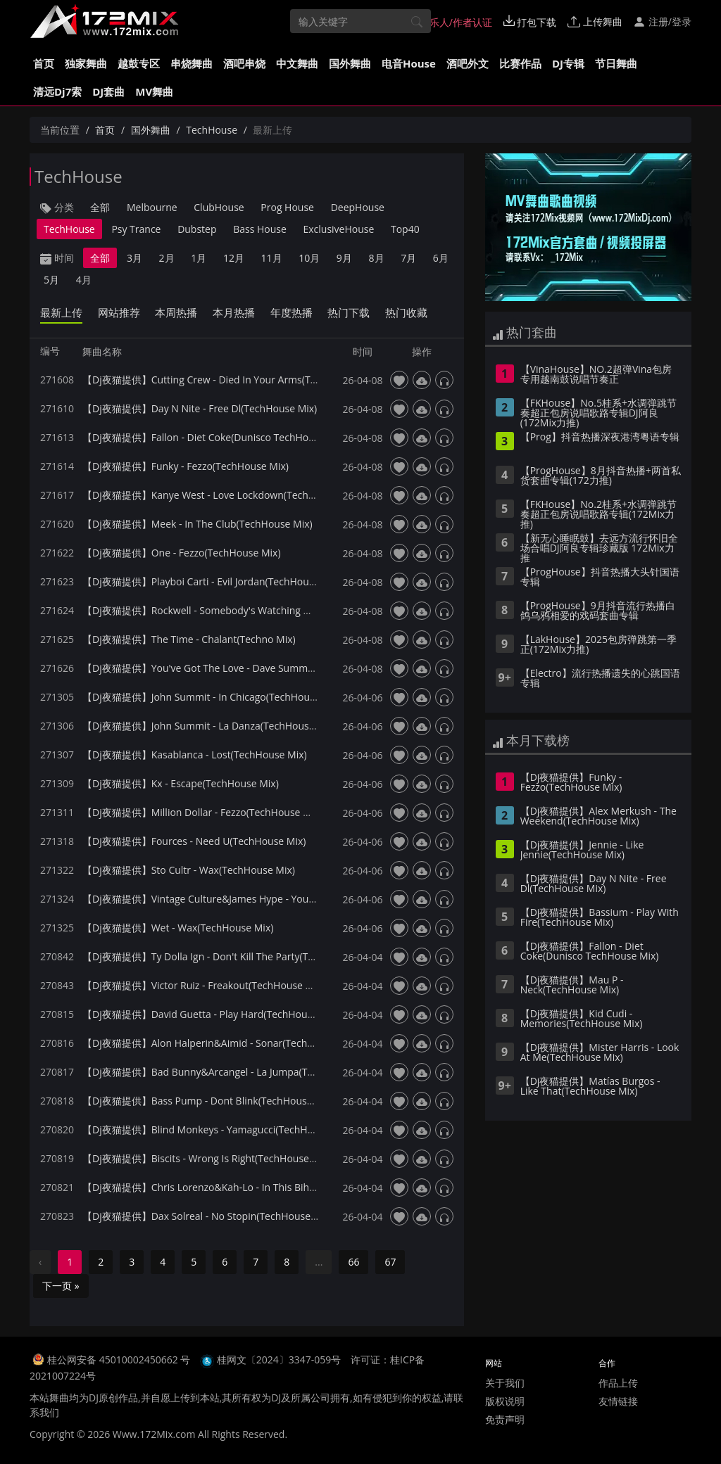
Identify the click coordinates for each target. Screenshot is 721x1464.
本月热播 (234, 312)
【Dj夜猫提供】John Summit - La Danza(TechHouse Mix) (209, 725)
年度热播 (291, 312)
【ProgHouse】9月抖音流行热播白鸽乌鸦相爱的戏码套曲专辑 (597, 611)
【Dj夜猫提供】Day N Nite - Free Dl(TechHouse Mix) (199, 408)
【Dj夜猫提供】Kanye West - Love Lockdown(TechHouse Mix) (221, 495)
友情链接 (618, 1401)
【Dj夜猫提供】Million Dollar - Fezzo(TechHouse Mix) (202, 812)
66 (353, 1261)
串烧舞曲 (191, 63)
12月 (233, 258)
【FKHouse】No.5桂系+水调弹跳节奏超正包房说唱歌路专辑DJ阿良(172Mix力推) (598, 413)
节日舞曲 (616, 63)
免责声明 (505, 1419)
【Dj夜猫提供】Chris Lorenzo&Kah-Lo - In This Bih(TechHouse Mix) (233, 1187)
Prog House (287, 207)
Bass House (260, 229)
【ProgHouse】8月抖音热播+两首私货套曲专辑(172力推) (600, 476)
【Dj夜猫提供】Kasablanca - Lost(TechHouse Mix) (194, 754)
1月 (198, 258)
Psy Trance (136, 229)
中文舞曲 (297, 63)
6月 (441, 258)
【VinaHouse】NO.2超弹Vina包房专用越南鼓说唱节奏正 (596, 375)
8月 (376, 258)
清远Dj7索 (57, 91)
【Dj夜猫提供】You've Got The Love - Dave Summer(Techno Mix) (229, 668)
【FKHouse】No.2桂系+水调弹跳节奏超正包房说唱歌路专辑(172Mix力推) (598, 514)
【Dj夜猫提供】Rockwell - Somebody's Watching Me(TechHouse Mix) (238, 610)
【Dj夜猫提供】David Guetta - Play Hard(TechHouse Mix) (210, 1014)
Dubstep (196, 229)
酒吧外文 (467, 63)
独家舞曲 (86, 63)
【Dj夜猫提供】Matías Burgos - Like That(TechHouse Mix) (590, 1086)
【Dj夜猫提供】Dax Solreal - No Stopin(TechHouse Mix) (207, 1216)
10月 (309, 258)
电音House (409, 63)
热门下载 (348, 312)
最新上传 (61, 312)
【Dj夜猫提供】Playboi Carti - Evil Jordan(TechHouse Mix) (211, 581)
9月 (344, 258)
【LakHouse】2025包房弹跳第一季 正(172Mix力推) (598, 645)
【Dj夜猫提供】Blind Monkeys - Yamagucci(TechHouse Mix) (216, 1129)
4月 (84, 279)
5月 (51, 279)
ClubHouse (219, 207)
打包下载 (530, 22)
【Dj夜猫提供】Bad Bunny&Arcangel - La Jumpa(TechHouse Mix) (228, 1071)
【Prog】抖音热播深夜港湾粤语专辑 (599, 437)
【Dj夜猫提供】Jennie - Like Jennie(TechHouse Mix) (582, 850)
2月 (167, 258)
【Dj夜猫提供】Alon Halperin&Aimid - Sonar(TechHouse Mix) (220, 1043)
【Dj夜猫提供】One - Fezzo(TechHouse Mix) (181, 552)
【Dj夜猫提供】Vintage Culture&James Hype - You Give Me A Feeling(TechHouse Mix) (275, 898)
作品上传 (618, 1382)
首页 (43, 63)
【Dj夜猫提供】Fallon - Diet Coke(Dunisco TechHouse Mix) (214, 437)
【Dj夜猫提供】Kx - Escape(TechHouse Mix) (180, 783)
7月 (408, 258)
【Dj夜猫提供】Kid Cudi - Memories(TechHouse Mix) (581, 1019)
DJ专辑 (568, 63)
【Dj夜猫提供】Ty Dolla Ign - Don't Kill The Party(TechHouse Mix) (228, 956)
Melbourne (152, 207)
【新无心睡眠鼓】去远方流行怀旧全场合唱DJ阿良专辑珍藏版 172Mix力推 (599, 548)
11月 (271, 258)
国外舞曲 (350, 63)
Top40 (405, 229)
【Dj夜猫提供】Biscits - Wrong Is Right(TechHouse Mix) (206, 1158)
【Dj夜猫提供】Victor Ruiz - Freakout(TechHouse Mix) (203, 985)
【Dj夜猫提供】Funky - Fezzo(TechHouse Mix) (185, 466)
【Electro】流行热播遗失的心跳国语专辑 (600, 678)
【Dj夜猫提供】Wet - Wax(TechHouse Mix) (177, 927)
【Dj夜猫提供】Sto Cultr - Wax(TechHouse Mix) (188, 870)
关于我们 (505, 1382)
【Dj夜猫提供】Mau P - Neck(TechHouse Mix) (572, 985)
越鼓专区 (139, 63)
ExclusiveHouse (338, 229)
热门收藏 (406, 312)
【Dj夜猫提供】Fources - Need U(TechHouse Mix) (194, 841)
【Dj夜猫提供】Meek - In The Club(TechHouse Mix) (197, 523)
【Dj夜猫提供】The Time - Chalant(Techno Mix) (189, 639)
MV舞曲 (154, 91)
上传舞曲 (595, 21)
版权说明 (505, 1401)
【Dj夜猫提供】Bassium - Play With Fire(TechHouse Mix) (599, 918)
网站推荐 (119, 312)
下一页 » (61, 1285)
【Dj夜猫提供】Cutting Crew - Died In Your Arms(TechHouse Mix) (230, 379)
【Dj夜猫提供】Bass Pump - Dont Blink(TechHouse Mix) (208, 1100)
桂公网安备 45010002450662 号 (120, 1359)
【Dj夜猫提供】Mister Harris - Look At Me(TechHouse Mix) (599, 1053)
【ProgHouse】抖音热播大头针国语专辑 (599, 577)
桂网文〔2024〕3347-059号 (279, 1359)
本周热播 (176, 312)
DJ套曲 (108, 91)
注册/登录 (662, 21)
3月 (134, 258)
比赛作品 (520, 63)
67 (390, 1261)
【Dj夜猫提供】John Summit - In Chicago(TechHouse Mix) (212, 697)
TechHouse (211, 129)
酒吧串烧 (244, 63)
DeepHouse (357, 207)
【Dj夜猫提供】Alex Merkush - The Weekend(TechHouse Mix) (598, 816)
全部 (100, 207)
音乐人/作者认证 (449, 22)
